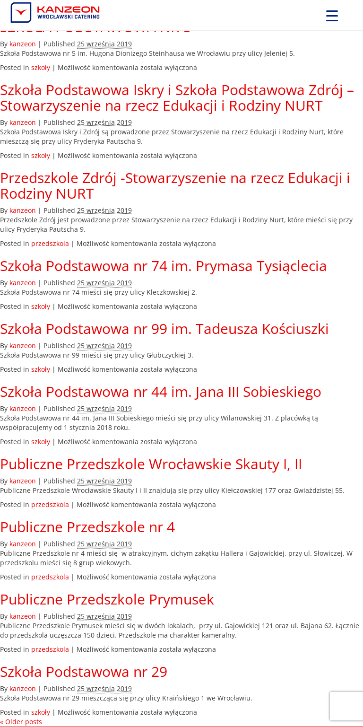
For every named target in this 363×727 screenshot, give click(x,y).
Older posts (21, 721)
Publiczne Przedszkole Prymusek (107, 599)
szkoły (40, 67)
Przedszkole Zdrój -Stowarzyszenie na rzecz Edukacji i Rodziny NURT (175, 185)
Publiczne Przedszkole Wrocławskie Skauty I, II (151, 463)
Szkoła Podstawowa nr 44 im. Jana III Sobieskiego (160, 391)
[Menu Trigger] (332, 15)
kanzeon (22, 43)
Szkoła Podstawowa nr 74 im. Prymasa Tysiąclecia (163, 265)
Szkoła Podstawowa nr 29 (83, 671)
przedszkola (50, 243)
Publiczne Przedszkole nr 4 (87, 526)
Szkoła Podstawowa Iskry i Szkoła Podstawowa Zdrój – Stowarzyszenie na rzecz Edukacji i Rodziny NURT (177, 97)
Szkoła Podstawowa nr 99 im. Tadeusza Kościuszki (164, 328)
